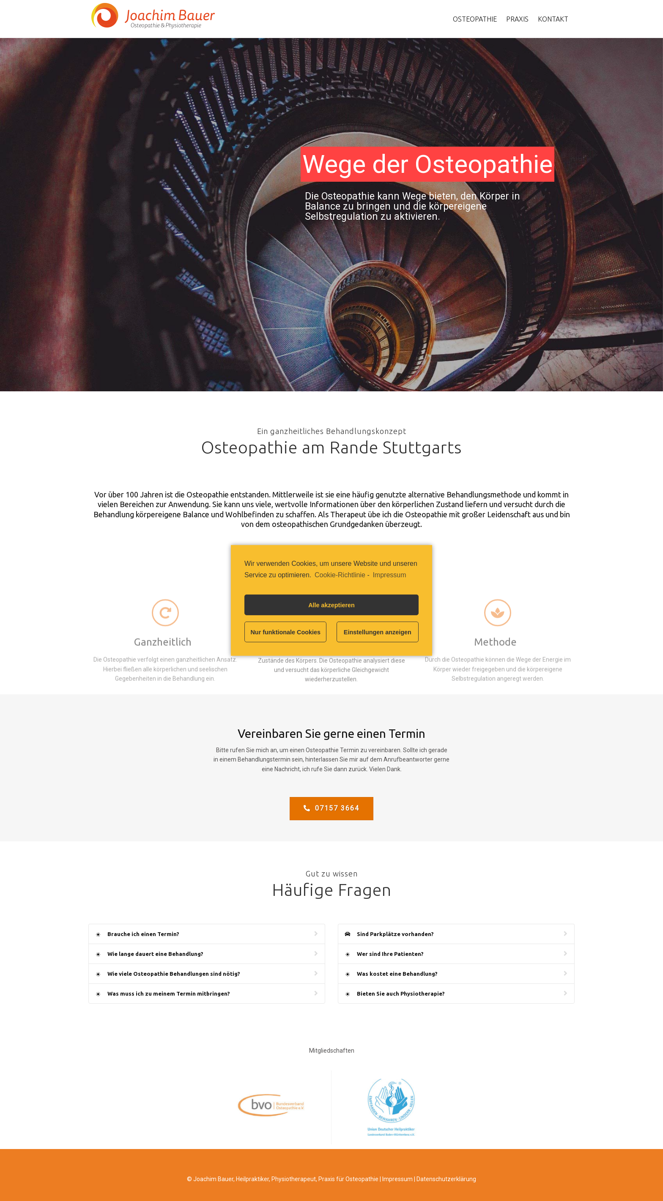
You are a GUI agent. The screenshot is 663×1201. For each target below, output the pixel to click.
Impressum (397, 1179)
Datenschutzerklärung (446, 1179)
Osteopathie (475, 19)
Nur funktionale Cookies (285, 632)
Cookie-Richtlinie (340, 575)
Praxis (517, 19)
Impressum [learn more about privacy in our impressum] (389, 575)
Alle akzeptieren (331, 605)
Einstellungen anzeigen (377, 632)
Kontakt (553, 19)
